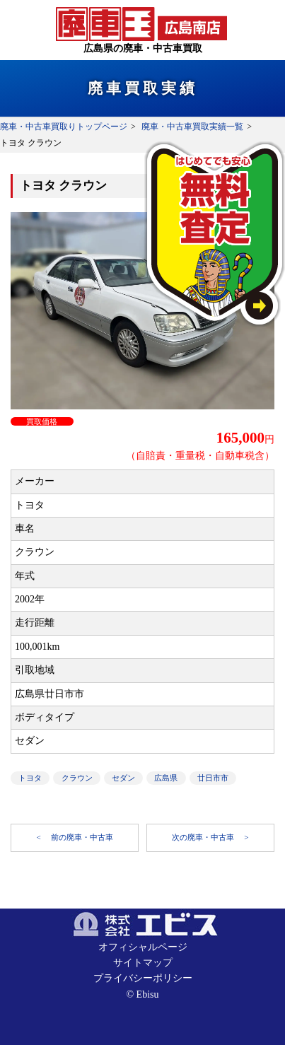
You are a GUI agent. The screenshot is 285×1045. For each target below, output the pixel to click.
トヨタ (30, 777)
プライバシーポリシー (142, 978)
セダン (123, 777)
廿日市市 (212, 777)
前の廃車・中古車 (82, 837)
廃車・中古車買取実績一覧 (192, 127)
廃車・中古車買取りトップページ (63, 127)
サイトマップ (143, 962)
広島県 (166, 777)
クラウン (77, 777)
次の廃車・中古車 (204, 837)
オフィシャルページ (142, 947)
